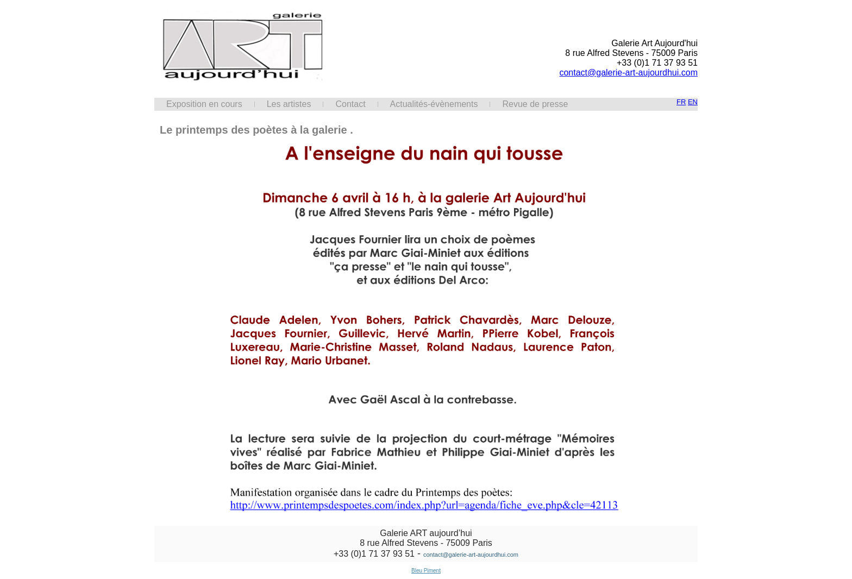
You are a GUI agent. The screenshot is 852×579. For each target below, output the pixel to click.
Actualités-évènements (434, 104)
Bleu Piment (426, 571)
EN (693, 102)
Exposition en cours (204, 104)
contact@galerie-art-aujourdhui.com (628, 72)
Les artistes (289, 104)
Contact (350, 104)
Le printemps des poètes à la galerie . (256, 130)
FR (681, 102)
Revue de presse (535, 104)
